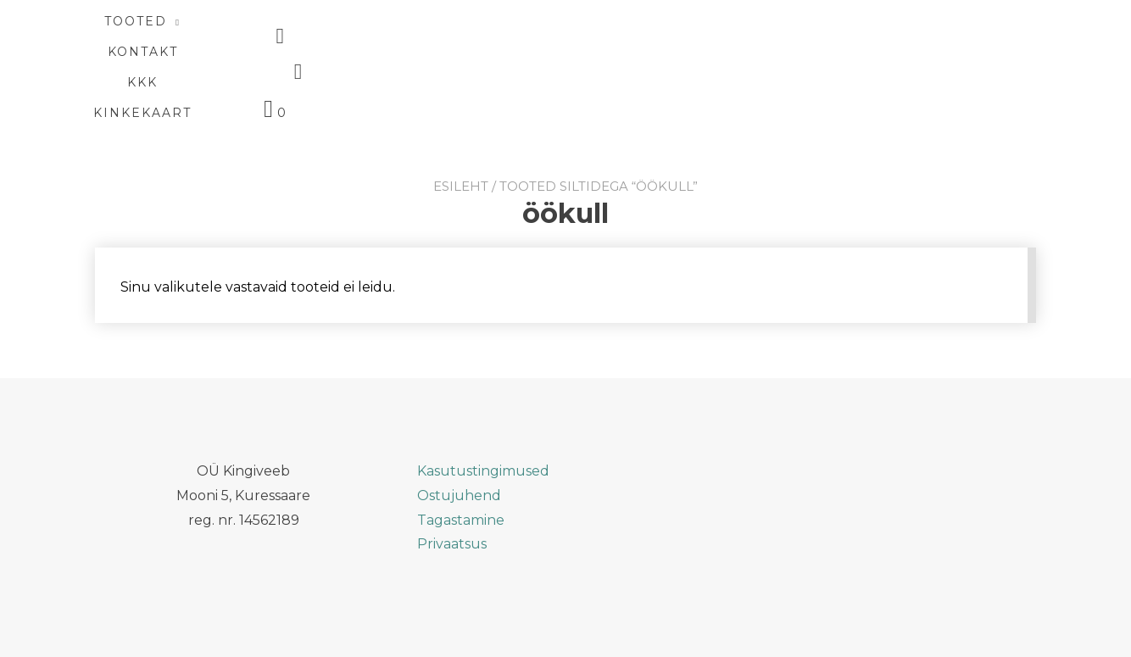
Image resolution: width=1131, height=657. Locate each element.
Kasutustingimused (483, 400)
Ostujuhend (459, 424)
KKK (592, 41)
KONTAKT (506, 41)
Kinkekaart (691, 41)
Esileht (460, 115)
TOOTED (392, 41)
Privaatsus (452, 473)
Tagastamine (460, 449)
